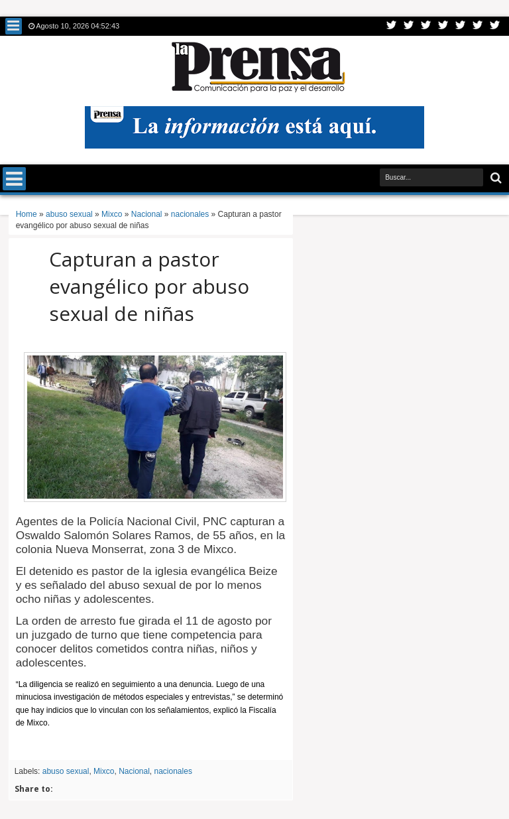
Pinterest (495, 26)
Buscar (494, 178)
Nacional (134, 771)
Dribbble (477, 26)
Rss (443, 26)
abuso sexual (65, 771)
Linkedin (460, 26)
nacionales (173, 771)
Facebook (409, 26)
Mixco (103, 771)
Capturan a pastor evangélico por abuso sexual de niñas (149, 286)
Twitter (391, 26)
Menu (13, 26)
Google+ (426, 26)
